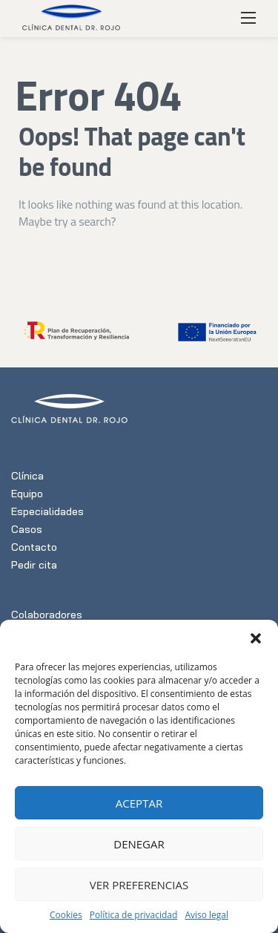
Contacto (34, 547)
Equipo (27, 493)
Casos (26, 529)
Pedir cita (34, 565)
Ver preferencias (139, 884)
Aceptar (139, 803)
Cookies (66, 915)
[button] (255, 638)
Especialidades (47, 511)
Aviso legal (206, 915)
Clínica (27, 475)
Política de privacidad (134, 915)
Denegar (139, 844)
